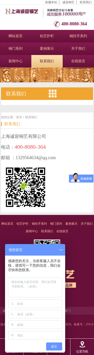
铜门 (67, 311)
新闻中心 (16, 61)
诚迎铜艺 (68, 2)
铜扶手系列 (78, 36)
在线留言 (78, 61)
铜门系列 (16, 48)
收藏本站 (51, 2)
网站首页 (16, 36)
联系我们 (86, 2)
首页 (19, 117)
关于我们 (78, 48)
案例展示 (47, 48)
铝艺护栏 (47, 36)
